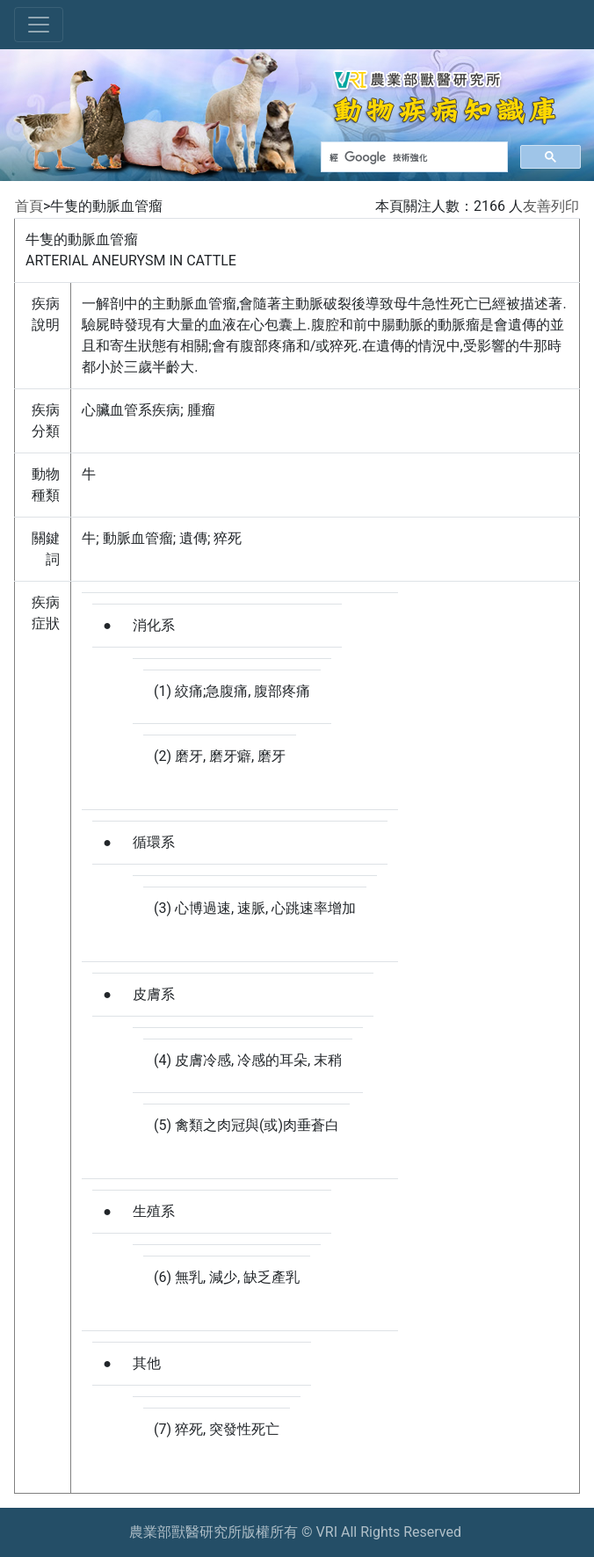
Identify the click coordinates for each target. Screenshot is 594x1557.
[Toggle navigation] (38, 24)
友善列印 (551, 206)
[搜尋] (413, 157)
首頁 (29, 206)
